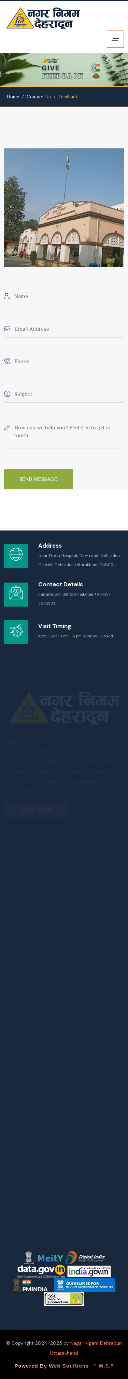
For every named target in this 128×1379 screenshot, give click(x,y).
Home (13, 96)
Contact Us (39, 96)
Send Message (38, 479)
